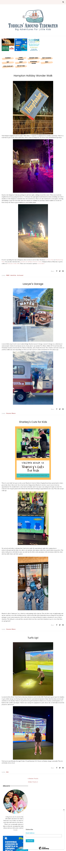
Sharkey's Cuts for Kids (33, 422)
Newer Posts (33, 778)
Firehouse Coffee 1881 (13, 263)
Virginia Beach (11, 413)
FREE (7, 275)
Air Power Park (49, 260)
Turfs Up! (33, 638)
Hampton (13, 275)
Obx (7, 772)
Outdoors (20, 275)
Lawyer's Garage (33, 284)
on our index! (41, 263)
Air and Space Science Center (33, 261)
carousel (22, 261)
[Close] (64, 809)
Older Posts (32, 782)
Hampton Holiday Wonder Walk (33, 75)
